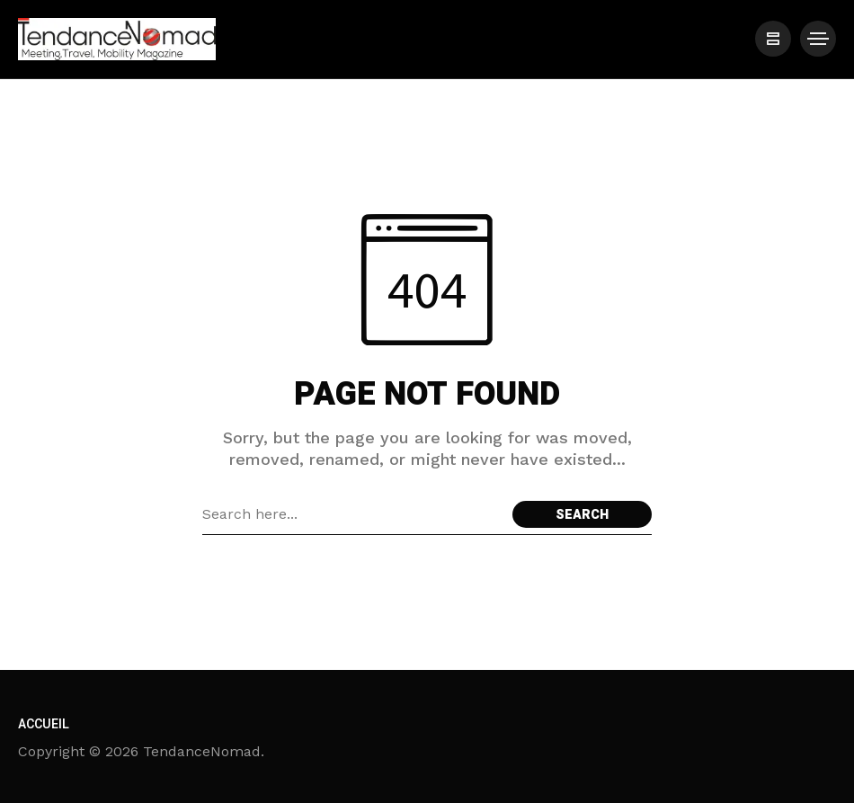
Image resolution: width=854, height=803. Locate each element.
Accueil (43, 724)
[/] (773, 39)
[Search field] (352, 514)
